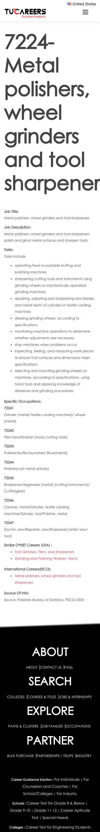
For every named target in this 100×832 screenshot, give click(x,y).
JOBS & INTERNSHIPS (75, 697)
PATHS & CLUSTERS (23, 726)
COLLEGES (16, 697)
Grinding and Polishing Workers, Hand (46, 558)
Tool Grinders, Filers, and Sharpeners (44, 552)
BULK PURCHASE (21, 756)
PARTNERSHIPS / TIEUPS (55, 756)
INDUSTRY (83, 756)
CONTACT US (50, 667)
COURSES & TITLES (41, 697)
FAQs (68, 667)
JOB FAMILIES (52, 726)
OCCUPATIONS (77, 726)
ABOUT (31, 667)
